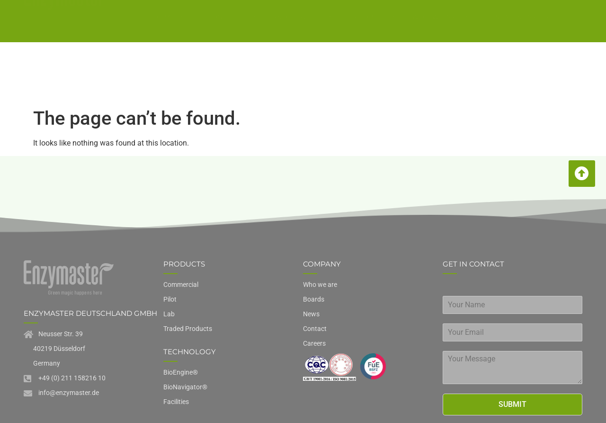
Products (371, 31)
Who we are (439, 31)
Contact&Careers (518, 30)
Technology (227, 31)
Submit (512, 342)
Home (168, 31)
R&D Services (301, 31)
